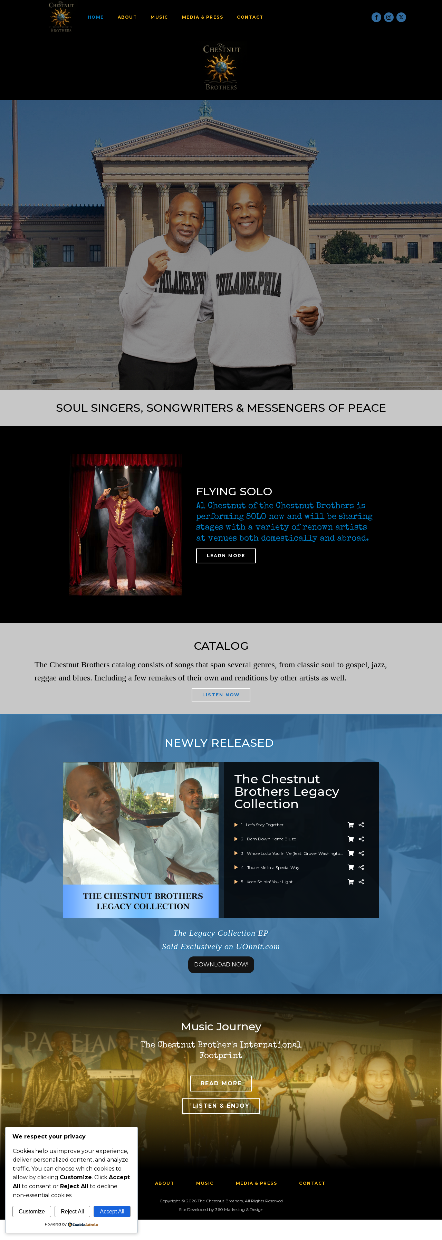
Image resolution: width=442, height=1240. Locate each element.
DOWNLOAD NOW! (221, 972)
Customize (32, 1211)
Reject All (72, 1211)
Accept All (112, 1211)
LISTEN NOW (221, 699)
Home (100, 17)
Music (163, 17)
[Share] (361, 832)
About (131, 17)
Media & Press (207, 17)
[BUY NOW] (351, 832)
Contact (254, 17)
